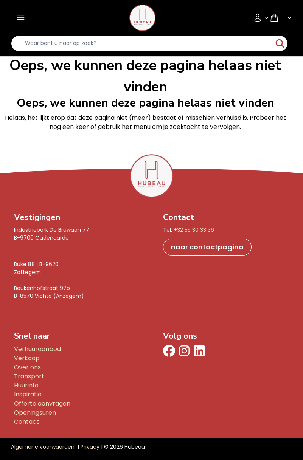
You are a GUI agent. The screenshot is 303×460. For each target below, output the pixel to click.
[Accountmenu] (261, 17)
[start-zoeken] (280, 43)
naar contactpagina (207, 247)
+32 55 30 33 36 (194, 230)
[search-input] (142, 43)
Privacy (90, 447)
